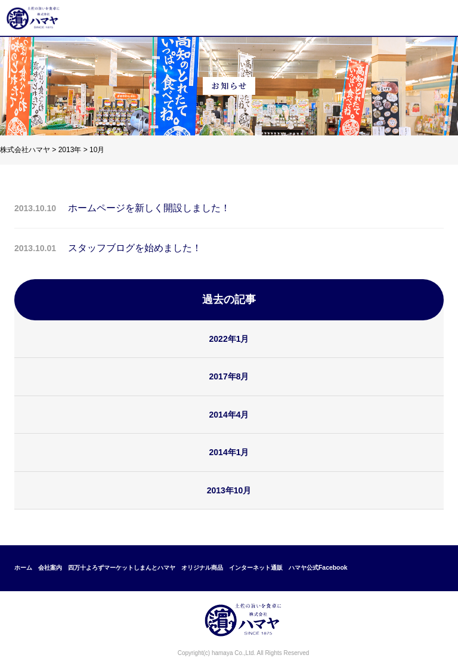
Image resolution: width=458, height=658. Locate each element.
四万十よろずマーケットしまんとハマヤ (121, 567)
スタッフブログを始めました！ (135, 248)
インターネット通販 (256, 567)
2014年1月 (229, 452)
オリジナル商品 (202, 567)
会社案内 (50, 567)
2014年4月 (229, 414)
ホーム (23, 567)
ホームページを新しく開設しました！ (149, 208)
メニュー (436, 18)
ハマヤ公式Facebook (318, 567)
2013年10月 (229, 490)
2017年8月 (229, 376)
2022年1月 (229, 339)
